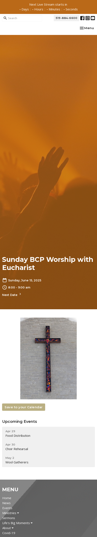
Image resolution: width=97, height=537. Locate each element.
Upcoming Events (19, 421)
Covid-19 (8, 533)
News (6, 503)
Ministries (10, 513)
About (8, 528)
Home (6, 498)
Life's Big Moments (17, 523)
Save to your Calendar (24, 407)
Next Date (12, 294)
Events (7, 508)
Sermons (8, 518)
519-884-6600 (66, 18)
